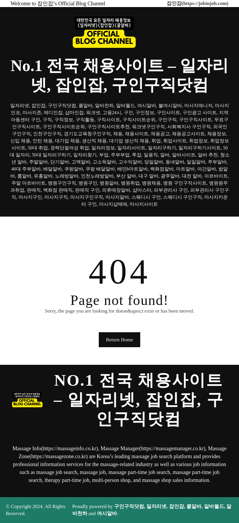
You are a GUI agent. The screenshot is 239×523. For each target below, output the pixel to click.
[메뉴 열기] (119, 225)
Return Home (119, 340)
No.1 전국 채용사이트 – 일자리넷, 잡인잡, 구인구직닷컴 (139, 399)
